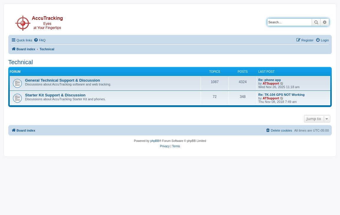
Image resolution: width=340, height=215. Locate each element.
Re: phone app (269, 80)
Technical (20, 62)
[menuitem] (39, 40)
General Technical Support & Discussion (62, 80)
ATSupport (271, 83)
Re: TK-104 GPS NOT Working (281, 94)
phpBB (154, 141)
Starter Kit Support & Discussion (55, 95)
